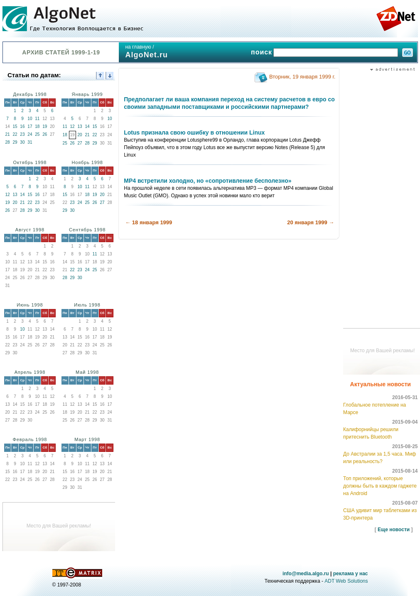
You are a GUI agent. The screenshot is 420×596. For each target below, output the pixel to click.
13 (80, 126)
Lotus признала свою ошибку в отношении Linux (194, 132)
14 (87, 126)
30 (22, 142)
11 (37, 118)
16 (22, 126)
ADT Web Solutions (346, 581)
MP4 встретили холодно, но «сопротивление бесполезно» (207, 180)
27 (80, 143)
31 (29, 142)
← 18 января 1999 (148, 222)
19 (44, 126)
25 (37, 134)
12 (72, 126)
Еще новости (394, 529)
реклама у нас (350, 573)
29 (14, 142)
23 (22, 134)
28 (7, 142)
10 (29, 118)
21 (7, 134)
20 (80, 134)
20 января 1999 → (310, 222)
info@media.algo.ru (305, 573)
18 (37, 126)
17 (29, 126)
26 (44, 134)
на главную (138, 47)
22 (14, 134)
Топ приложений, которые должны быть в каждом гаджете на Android (380, 486)
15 (14, 126)
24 (29, 134)
